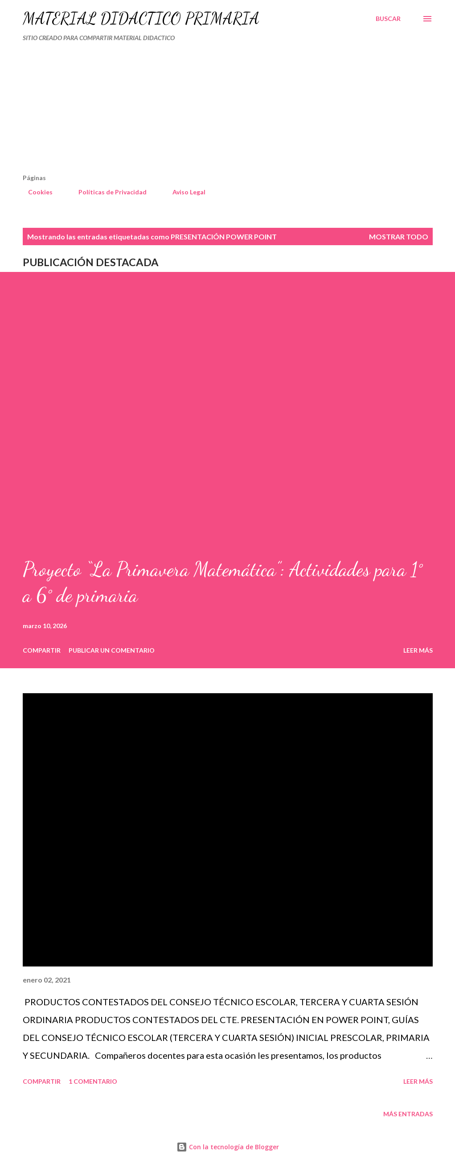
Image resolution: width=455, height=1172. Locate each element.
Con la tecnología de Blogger (227, 1147)
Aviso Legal (183, 192)
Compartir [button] (42, 650)
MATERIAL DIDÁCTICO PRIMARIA (141, 18)
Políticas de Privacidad (107, 192)
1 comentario (93, 1081)
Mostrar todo (398, 236)
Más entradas (408, 1114)
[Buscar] (388, 19)
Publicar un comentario (112, 650)
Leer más (418, 650)
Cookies (35, 192)
